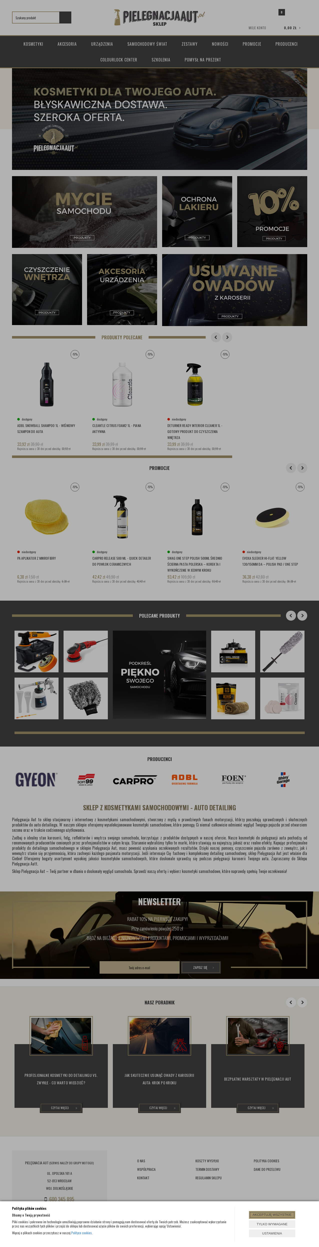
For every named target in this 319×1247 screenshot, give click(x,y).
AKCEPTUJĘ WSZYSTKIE (272, 1215)
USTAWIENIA (272, 1233)
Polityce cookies (81, 1232)
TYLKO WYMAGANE (272, 1224)
